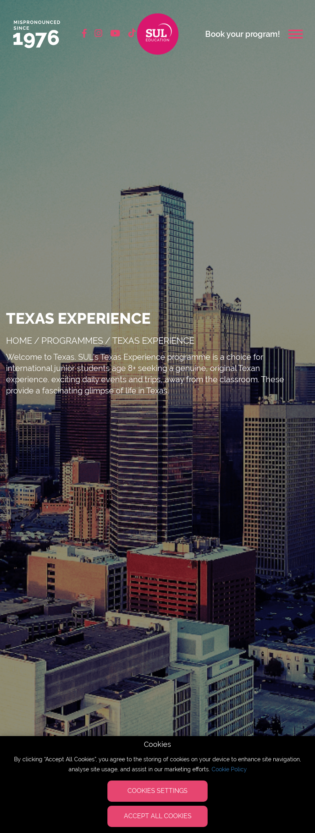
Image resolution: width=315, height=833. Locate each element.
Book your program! (242, 34)
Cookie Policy (229, 769)
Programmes (72, 340)
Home (19, 340)
